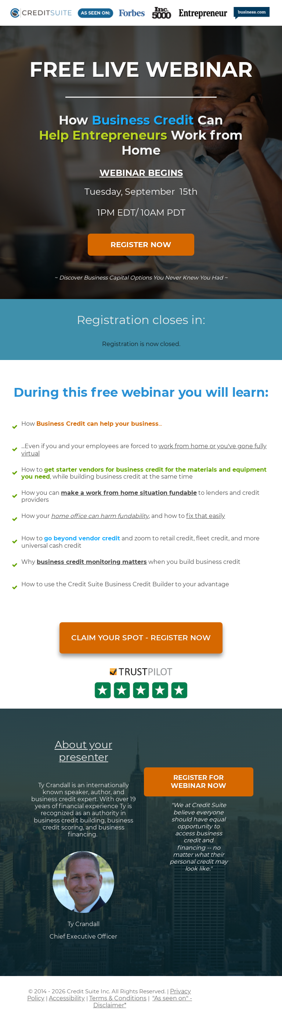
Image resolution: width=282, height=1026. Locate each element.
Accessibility (67, 998)
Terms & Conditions (118, 998)
